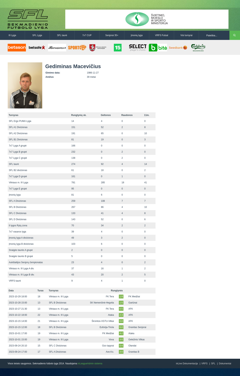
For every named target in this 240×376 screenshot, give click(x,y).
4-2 (121, 333)
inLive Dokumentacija (187, 363)
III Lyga (12, 35)
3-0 (121, 351)
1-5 (121, 302)
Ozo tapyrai (108, 345)
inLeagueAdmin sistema (90, 363)
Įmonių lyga (136, 35)
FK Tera (110, 296)
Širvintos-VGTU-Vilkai (103, 321)
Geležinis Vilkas (136, 339)
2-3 (121, 315)
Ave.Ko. (110, 351)
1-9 (121, 296)
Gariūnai (132, 302)
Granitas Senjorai (137, 327)
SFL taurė (62, 35)
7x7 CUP (87, 35)
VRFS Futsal (161, 35)
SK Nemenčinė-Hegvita (102, 302)
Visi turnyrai (186, 35)
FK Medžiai (134, 296)
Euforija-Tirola (107, 327)
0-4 (121, 345)
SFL (213, 363)
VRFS (204, 363)
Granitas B (133, 351)
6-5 (121, 308)
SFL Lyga (37, 35)
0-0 (121, 321)
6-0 (121, 327)
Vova (111, 339)
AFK (130, 308)
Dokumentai (225, 363)
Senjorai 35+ (111, 35)
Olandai (132, 345)
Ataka (111, 315)
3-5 (121, 339)
